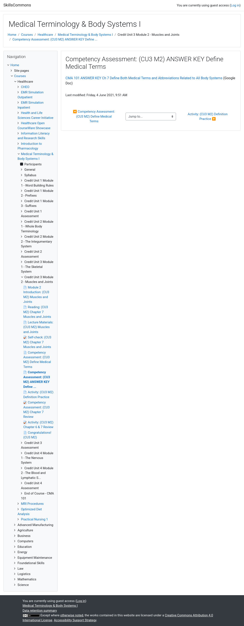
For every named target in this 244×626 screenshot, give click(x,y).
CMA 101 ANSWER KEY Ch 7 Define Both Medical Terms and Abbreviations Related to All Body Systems (143, 78)
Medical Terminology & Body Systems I (85, 35)
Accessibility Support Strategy (75, 620)
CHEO (25, 87)
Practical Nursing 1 (34, 519)
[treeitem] (30, 65)
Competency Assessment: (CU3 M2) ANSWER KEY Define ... (54, 39)
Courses (27, 35)
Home (12, 35)
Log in (235, 5)
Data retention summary (40, 611)
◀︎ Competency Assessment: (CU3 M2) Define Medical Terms (94, 116)
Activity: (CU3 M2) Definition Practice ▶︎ (208, 116)
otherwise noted (71, 615)
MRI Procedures (32, 504)
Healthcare (45, 35)
